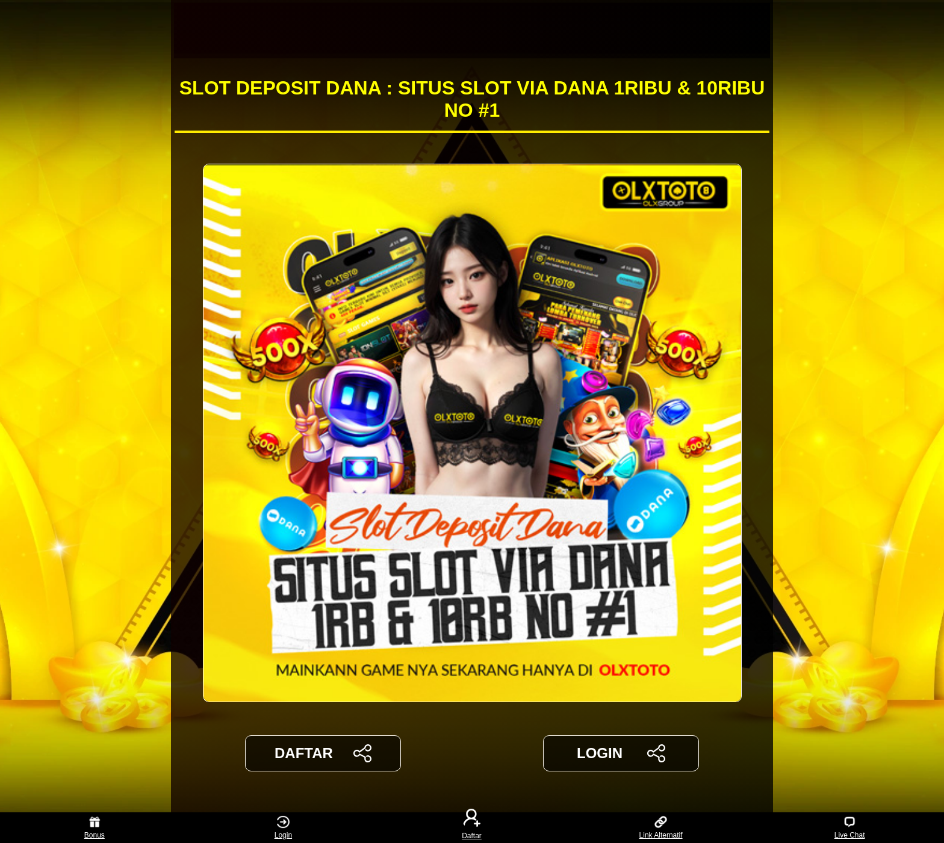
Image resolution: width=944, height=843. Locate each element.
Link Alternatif (661, 827)
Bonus (94, 827)
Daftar (472, 827)
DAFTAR (323, 753)
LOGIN (621, 753)
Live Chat (849, 827)
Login (283, 827)
